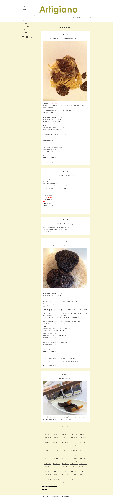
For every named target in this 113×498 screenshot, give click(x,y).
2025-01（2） (83, 437)
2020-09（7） (74, 461)
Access (25, 32)
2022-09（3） (47, 453)
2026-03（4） (48, 432)
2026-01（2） (66, 432)
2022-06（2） (65, 453)
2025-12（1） (74, 432)
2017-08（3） (74, 479)
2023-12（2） (57, 445)
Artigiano (26, 20)
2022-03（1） (83, 453)
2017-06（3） (53, 482)
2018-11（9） (74, 471)
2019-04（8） (74, 469)
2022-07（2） (56, 453)
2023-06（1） (65, 447)
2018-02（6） (65, 476)
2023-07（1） (56, 447)
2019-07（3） (48, 469)
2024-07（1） (48, 442)
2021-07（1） (82, 455)
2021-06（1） (48, 458)
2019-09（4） (74, 466)
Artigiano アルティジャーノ (53, 496)
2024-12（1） (48, 439)
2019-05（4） (65, 469)
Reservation (26, 12)
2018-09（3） (48, 474)
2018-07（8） (65, 474)
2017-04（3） (70, 482)
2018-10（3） (82, 471)
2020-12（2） (48, 461)
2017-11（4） (48, 479)
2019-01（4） (57, 471)
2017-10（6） (57, 479)
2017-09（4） (65, 479)
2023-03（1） (48, 450)
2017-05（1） (61, 482)
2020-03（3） (74, 463)
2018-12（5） (66, 471)
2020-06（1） (47, 463)
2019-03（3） (83, 469)
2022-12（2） (74, 450)
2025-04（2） (57, 437)
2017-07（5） (82, 479)
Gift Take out (27, 26)
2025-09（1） (56, 434)
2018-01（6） (74, 476)
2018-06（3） (74, 474)
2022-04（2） (74, 453)
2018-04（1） (48, 476)
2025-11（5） (83, 432)
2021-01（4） (82, 458)
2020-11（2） (56, 461)
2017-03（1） (78, 482)
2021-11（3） (57, 455)
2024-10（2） (65, 439)
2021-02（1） (74, 458)
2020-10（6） (65, 461)
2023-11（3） (65, 445)
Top (24, 6)
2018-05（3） (83, 474)
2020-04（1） (65, 463)
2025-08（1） (65, 434)
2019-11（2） (57, 466)
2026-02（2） (57, 432)
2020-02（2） (83, 463)
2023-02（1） (57, 450)
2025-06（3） (83, 434)
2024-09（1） (74, 439)
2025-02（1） (74, 437)
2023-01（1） (65, 450)
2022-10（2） (83, 450)
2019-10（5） (65, 466)
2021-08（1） (74, 455)
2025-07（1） (74, 434)
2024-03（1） (74, 442)
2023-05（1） (74, 447)
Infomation (26, 18)
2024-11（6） (57, 439)
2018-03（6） (57, 476)
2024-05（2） (65, 442)
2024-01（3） (48, 445)
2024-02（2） (83, 442)
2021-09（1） (65, 455)
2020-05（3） (56, 463)
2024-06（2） (56, 442)
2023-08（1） (48, 447)
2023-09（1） (82, 445)
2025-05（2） (48, 437)
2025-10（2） (48, 434)
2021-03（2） (65, 458)
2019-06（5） (56, 469)
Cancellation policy (29, 15)
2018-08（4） (57, 474)
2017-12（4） (83, 476)
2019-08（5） (82, 466)
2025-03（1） (65, 437)
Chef (24, 29)
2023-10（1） (74, 445)
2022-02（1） (48, 455)
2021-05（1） (57, 458)
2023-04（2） (83, 447)
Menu (24, 9)
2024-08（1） (82, 439)
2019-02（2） (48, 471)
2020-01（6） (48, 466)
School (25, 23)
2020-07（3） (83, 461)
